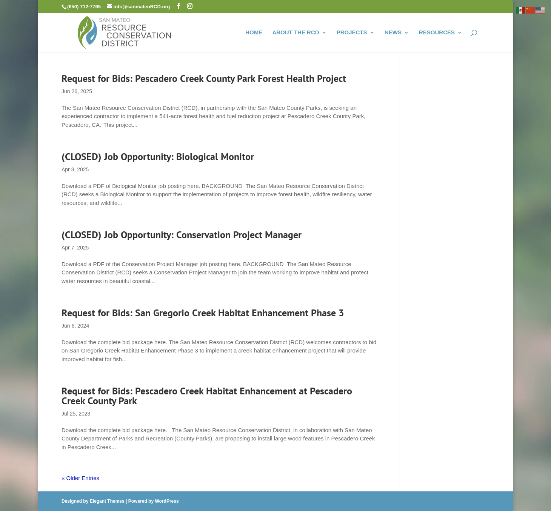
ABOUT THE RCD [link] (295, 32)
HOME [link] (253, 32)
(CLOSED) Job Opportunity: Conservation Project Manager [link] (182, 234)
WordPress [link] (167, 501)
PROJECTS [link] (352, 32)
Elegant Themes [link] (107, 501)
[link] (124, 31)
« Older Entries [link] (80, 478)
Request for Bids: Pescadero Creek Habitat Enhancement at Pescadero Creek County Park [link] (207, 396)
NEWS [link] (393, 32)
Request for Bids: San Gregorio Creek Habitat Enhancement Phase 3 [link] (203, 312)
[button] (178, 6)
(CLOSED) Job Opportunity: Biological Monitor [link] (158, 156)
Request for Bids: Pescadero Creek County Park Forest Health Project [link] (205, 78)
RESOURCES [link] (437, 32)
